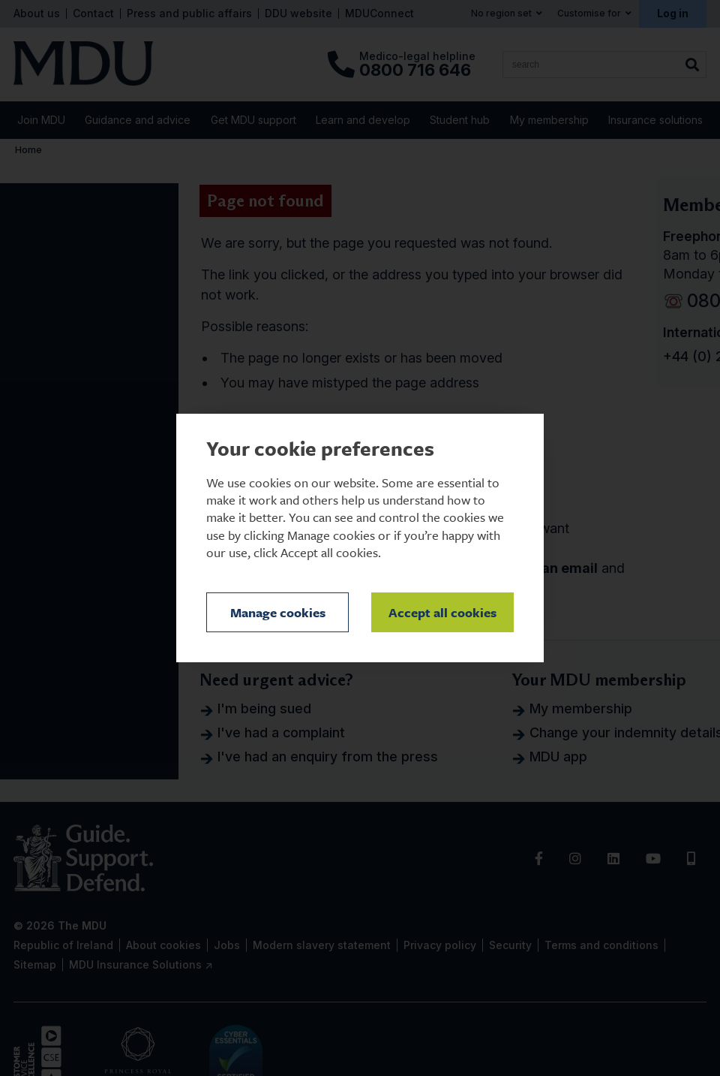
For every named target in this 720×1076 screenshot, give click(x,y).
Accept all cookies (442, 612)
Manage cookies (278, 612)
